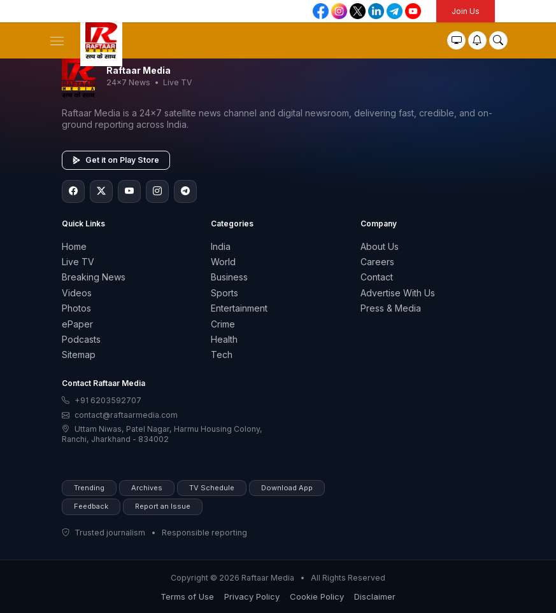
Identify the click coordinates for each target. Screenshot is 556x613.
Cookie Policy (317, 596)
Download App (287, 487)
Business (229, 277)
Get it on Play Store (116, 160)
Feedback (91, 506)
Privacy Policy (252, 596)
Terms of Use (187, 596)
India (221, 246)
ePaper (77, 324)
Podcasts (81, 339)
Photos (76, 308)
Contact (376, 277)
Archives (146, 487)
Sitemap (79, 354)
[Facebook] (73, 191)
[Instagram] (157, 191)
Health (224, 339)
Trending (89, 487)
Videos (77, 292)
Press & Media (390, 308)
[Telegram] (185, 191)
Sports (224, 292)
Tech (221, 354)
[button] (57, 39)
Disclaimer (375, 596)
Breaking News (93, 277)
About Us (379, 246)
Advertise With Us (397, 292)
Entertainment (239, 308)
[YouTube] (129, 191)
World (223, 261)
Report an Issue (162, 506)
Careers (377, 261)
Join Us (466, 11)
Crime (223, 324)
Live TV (78, 261)
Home (74, 246)
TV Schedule (211, 487)
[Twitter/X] (101, 191)
